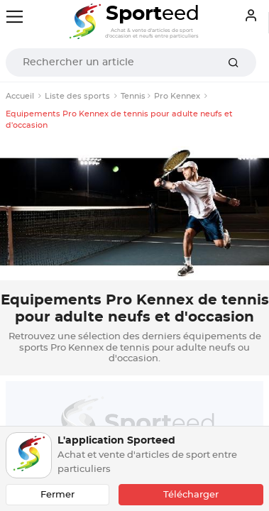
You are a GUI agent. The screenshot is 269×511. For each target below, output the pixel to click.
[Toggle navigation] (14, 16)
